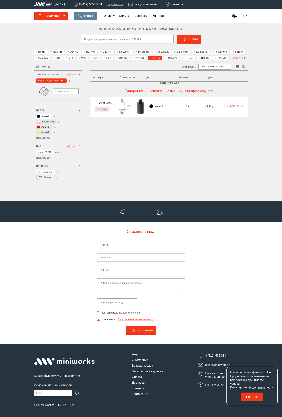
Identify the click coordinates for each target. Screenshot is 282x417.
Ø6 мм (41, 51)
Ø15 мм (172, 57)
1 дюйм (239, 51)
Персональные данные (147, 370)
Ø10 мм (57, 51)
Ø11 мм (123, 57)
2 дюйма (43, 57)
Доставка (141, 15)
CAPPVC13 (99, 102)
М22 (108, 57)
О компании (140, 359)
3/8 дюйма (163, 51)
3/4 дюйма (221, 51)
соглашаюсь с (128, 319)
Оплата (124, 15)
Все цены (234, 105)
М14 (70, 57)
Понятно (252, 396)
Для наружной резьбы (52, 80)
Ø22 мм (107, 51)
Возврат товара (142, 365)
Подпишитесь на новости (53, 385)
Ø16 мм (90, 51)
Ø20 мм (221, 57)
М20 (96, 57)
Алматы (173, 4)
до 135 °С (124, 51)
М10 (58, 57)
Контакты (158, 15)
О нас (107, 15)
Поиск (85, 16)
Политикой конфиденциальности (136, 319)
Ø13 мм (156, 57)
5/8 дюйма (201, 51)
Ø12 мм (139, 57)
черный (43, 116)
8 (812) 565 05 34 (88, 4)
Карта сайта (140, 393)
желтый (43, 131)
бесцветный (45, 121)
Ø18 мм (189, 57)
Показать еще (238, 57)
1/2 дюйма (182, 51)
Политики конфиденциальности (251, 387)
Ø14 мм (74, 51)
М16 (83, 57)
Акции (136, 353)
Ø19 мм (205, 57)
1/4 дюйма (143, 51)
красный (43, 126)
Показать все (43, 137)
